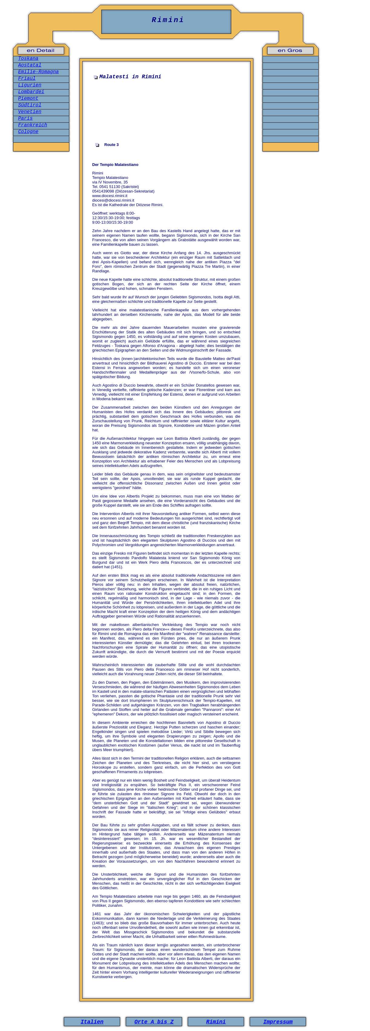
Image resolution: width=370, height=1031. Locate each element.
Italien (92, 1022)
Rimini (216, 1022)
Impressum (278, 1022)
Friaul (27, 78)
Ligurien (29, 85)
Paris (25, 118)
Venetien (29, 112)
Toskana (28, 58)
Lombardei (31, 92)
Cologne (28, 132)
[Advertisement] (168, 111)
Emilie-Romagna (38, 72)
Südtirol (29, 105)
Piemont (28, 98)
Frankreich (32, 125)
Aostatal (29, 65)
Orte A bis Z (154, 1022)
